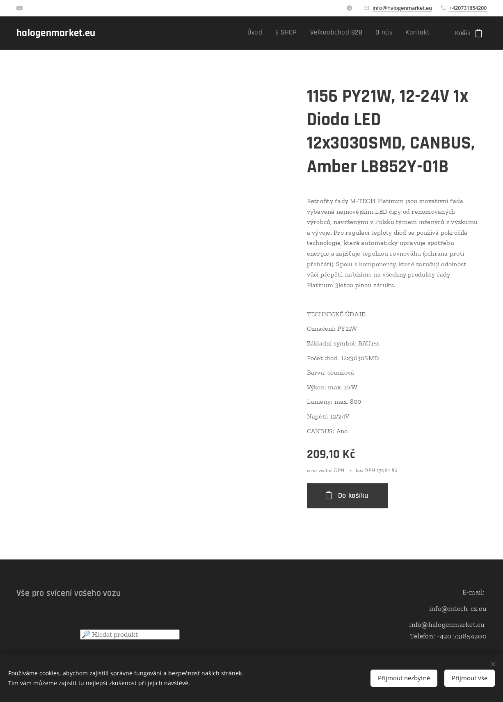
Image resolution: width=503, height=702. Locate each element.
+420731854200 (468, 7)
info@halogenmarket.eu (402, 7)
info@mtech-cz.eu (458, 608)
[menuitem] (375, 33)
